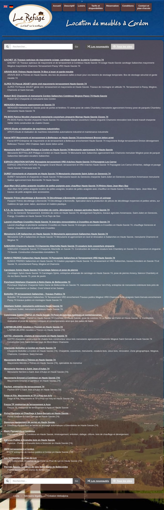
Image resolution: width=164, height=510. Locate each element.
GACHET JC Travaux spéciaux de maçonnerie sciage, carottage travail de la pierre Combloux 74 (54, 60)
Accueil (57, 6)
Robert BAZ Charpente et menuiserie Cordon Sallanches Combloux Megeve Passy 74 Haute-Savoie (55, 96)
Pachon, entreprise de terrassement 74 (24, 386)
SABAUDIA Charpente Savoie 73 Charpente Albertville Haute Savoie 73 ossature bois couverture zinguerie (59, 246)
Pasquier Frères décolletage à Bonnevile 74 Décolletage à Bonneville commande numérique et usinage (57, 198)
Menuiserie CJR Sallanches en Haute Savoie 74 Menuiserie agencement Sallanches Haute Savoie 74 (56, 234)
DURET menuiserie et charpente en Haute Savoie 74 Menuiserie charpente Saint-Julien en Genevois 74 (57, 173)
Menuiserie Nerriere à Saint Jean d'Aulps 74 (26, 368)
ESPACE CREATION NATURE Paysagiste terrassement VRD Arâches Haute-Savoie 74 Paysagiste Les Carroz (60, 161)
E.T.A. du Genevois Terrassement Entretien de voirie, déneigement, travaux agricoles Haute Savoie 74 (57, 210)
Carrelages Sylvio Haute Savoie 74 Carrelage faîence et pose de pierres (41, 270)
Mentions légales (33, 496)
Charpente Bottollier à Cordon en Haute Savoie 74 (30, 348)
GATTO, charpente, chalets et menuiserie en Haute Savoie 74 (35, 336)
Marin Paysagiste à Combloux (19, 431)
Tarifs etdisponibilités (96, 7)
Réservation (112, 6)
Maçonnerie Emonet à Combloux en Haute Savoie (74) (32, 378)
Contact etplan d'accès (143, 7)
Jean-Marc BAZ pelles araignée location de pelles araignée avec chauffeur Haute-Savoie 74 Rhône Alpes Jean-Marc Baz (66, 185)
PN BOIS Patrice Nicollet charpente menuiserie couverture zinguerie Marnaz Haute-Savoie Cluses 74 (56, 117)
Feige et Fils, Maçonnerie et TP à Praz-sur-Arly (28, 395)
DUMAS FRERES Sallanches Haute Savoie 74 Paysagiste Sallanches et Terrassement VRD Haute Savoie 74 (59, 258)
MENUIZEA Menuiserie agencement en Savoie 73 (29, 104)
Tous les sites (122, 46)
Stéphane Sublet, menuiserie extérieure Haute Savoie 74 (33, 306)
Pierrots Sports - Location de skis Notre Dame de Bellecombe (36, 467)
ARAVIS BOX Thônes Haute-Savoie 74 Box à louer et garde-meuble (38, 71)
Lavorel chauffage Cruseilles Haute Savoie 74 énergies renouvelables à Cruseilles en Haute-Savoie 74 (57, 222)
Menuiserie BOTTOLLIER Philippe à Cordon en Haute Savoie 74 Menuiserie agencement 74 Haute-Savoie (58, 149)
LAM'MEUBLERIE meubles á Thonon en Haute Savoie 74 (33, 327)
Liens (16, 496)
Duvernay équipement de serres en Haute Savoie (29, 422)
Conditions (128, 6)
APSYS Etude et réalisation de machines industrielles (32, 128)
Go (76, 46)
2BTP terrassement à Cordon (19, 449)
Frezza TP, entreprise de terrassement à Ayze (27, 404)
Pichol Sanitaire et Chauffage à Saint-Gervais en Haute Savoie (36, 413)
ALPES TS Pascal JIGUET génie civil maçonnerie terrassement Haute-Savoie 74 (45, 84)
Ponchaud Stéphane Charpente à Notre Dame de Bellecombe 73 (37, 282)
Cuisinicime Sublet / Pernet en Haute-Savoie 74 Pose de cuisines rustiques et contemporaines (53, 315)
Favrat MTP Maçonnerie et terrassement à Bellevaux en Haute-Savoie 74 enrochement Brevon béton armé (59, 137)
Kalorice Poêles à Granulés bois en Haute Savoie (29, 440)
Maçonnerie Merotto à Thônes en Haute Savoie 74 (30, 360)
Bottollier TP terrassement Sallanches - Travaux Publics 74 (34, 294)
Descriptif (69, 6)
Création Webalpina (57, 496)
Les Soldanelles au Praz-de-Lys (20, 458)
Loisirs (81, 6)
